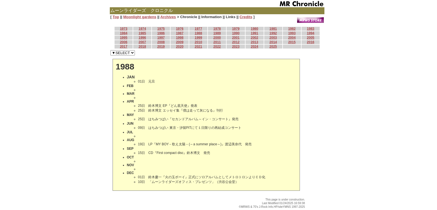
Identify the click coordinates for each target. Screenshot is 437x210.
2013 (254, 42)
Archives (168, 17)
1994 (310, 33)
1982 (292, 29)
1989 (217, 33)
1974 (142, 29)
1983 (310, 29)
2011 (217, 42)
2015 (292, 42)
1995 (123, 38)
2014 (273, 42)
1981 (273, 29)
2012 (236, 42)
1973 (123, 29)
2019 (161, 47)
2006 (123, 42)
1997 (161, 38)
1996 (142, 38)
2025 (273, 47)
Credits (246, 17)
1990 (236, 33)
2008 (161, 42)
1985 (142, 33)
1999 (198, 38)
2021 (198, 47)
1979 (236, 29)
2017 (123, 47)
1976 (179, 29)
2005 (310, 38)
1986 (161, 33)
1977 (198, 29)
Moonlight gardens (139, 17)
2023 (236, 47)
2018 (142, 47)
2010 (198, 42)
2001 (236, 38)
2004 (292, 38)
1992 (273, 33)
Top (116, 17)
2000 (217, 38)
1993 (292, 33)
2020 (179, 47)
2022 (217, 47)
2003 (273, 38)
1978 (217, 29)
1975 (161, 29)
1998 (179, 38)
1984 (123, 33)
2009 (179, 42)
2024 (254, 47)
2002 (254, 38)
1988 (198, 33)
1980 (254, 29)
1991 (254, 33)
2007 (142, 42)
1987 (179, 33)
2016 (310, 42)
